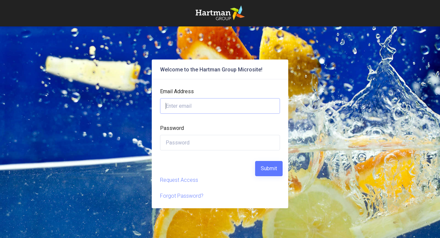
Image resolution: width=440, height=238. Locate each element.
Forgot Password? (181, 196)
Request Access (179, 180)
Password (172, 128)
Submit (269, 168)
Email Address (177, 91)
